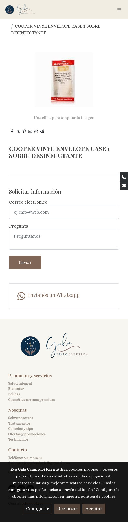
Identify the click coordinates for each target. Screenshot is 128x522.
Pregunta (18, 226)
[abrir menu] (119, 9)
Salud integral (20, 383)
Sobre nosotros (20, 418)
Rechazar (67, 508)
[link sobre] (64, 349)
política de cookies (98, 496)
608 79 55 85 (33, 458)
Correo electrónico (28, 202)
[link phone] (124, 176)
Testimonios (18, 439)
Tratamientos (19, 423)
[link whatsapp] (64, 296)
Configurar (37, 508)
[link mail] (124, 185)
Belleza (14, 394)
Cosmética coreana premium (31, 400)
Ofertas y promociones (27, 434)
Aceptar (94, 508)
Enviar (25, 262)
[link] (20, 9)
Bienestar (16, 389)
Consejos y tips (20, 429)
